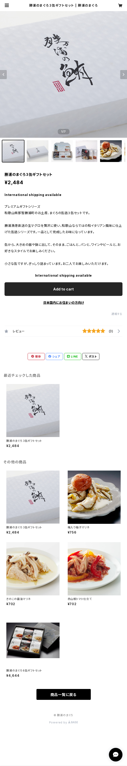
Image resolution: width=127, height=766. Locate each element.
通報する (116, 314)
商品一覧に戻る (63, 694)
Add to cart (63, 289)
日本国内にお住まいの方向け (63, 302)
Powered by (63, 722)
